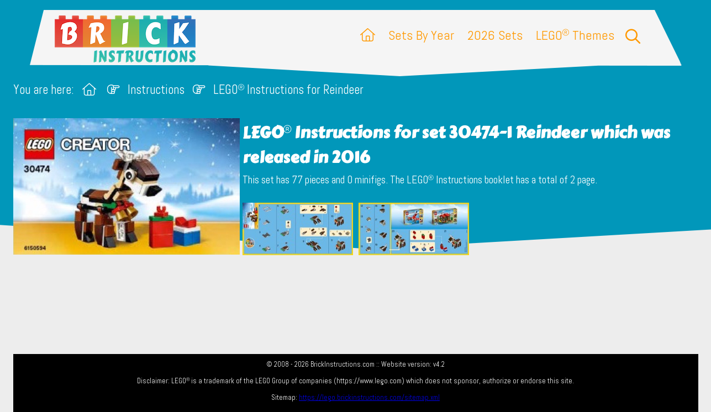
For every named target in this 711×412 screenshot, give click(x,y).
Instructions (156, 90)
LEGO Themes (575, 35)
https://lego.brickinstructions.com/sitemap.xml (369, 397)
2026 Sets (495, 35)
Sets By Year (421, 35)
